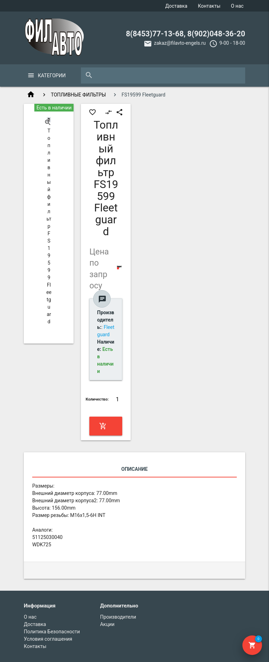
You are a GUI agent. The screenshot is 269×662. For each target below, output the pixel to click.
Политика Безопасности (52, 631)
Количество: (97, 399)
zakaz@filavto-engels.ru (180, 43)
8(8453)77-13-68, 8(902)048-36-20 (185, 33)
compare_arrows (108, 112)
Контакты (209, 6)
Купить (105, 426)
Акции (107, 624)
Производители (118, 617)
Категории (51, 75)
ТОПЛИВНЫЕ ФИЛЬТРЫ (78, 95)
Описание (134, 469)
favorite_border (92, 112)
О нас (237, 6)
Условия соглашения (48, 639)
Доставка (176, 6)
